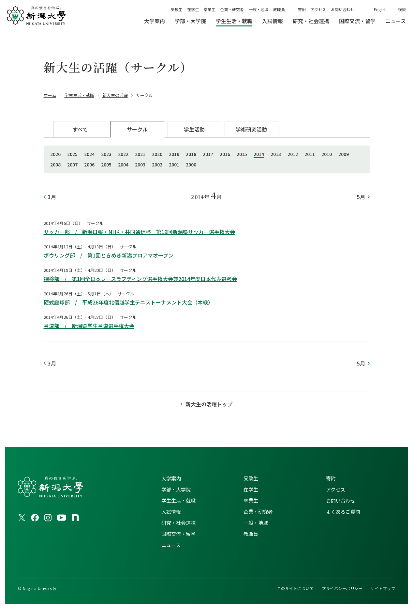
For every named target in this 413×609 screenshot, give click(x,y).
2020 (157, 154)
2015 (242, 154)
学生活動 (194, 129)
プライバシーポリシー (342, 588)
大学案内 (171, 478)
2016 (225, 154)
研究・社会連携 (178, 522)
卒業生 (209, 9)
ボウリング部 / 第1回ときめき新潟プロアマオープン (108, 255)
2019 (174, 154)
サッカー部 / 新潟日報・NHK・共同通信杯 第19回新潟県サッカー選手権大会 (139, 232)
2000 (191, 164)
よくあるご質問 (343, 511)
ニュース (171, 544)
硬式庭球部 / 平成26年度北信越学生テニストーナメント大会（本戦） (128, 302)
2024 (89, 154)
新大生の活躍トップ (208, 404)
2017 (208, 154)
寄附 (302, 9)
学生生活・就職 (178, 500)
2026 (55, 154)
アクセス (318, 9)
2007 (72, 164)
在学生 (193, 9)
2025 (72, 154)
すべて (80, 129)
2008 (55, 164)
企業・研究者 (232, 9)
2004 (123, 164)
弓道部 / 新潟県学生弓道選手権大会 (89, 326)
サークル (137, 129)
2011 (309, 154)
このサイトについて (295, 588)
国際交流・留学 (178, 533)
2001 (174, 164)
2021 (140, 154)
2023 (106, 154)
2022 (123, 154)
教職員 (279, 9)
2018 (191, 154)
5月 (361, 197)
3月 (52, 197)
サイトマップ (383, 588)
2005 (106, 164)
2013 (276, 154)
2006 (89, 164)
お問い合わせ (342, 9)
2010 (326, 154)
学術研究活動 (251, 129)
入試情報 (171, 511)
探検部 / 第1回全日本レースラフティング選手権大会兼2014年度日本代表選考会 (140, 279)
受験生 (176, 9)
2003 (140, 164)
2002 (157, 164)
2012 (293, 154)
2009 (343, 154)
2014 (259, 154)
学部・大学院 (176, 489)
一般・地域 (258, 9)
